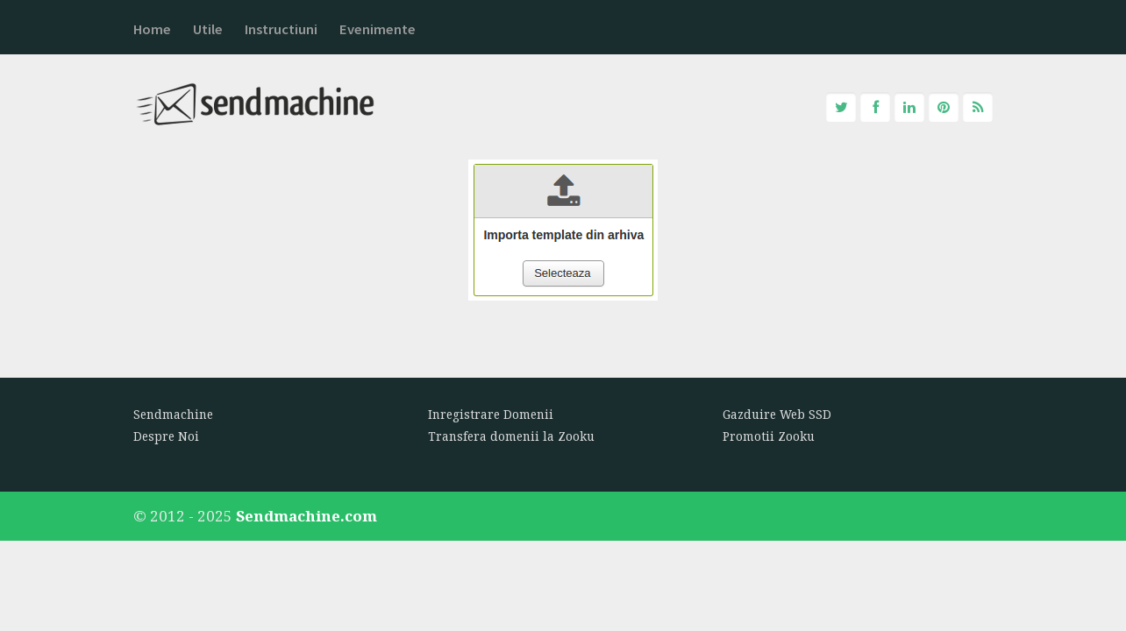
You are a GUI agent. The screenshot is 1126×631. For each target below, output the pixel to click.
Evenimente (377, 29)
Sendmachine (173, 414)
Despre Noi (166, 436)
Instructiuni (281, 29)
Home (152, 29)
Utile (208, 29)
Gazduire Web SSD (777, 414)
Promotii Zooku (769, 436)
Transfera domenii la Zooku (511, 436)
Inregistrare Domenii (490, 414)
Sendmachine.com (306, 516)
